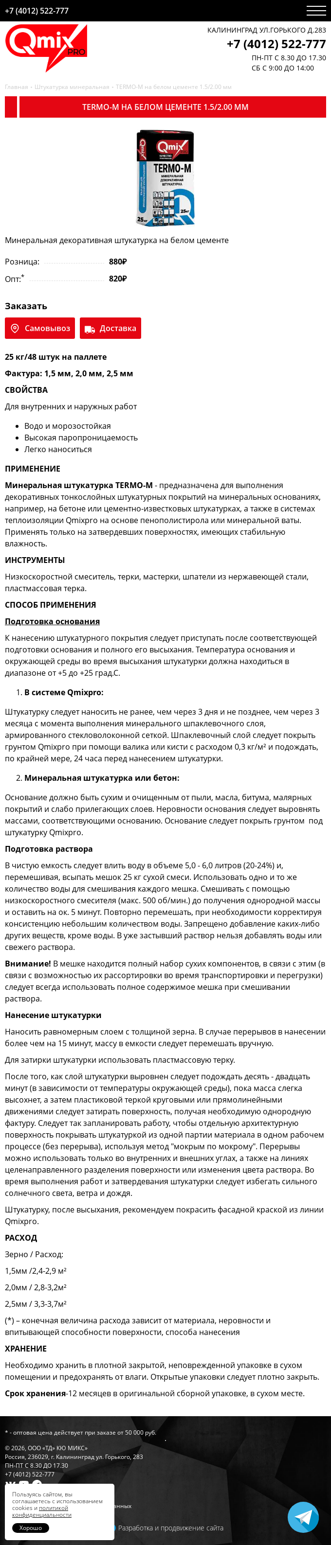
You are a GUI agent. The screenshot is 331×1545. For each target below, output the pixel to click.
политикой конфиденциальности (42, 1511)
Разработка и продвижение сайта (170, 1527)
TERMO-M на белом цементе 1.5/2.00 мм (174, 87)
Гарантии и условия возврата (48, 1497)
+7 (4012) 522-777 (37, 10)
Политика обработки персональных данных (68, 1506)
